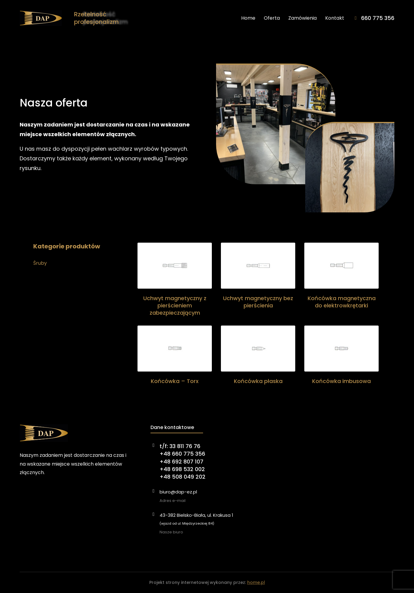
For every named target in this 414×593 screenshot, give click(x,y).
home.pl (256, 582)
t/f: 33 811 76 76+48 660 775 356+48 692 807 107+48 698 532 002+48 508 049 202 (182, 461)
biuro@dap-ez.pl (178, 492)
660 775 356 (377, 18)
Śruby (40, 263)
